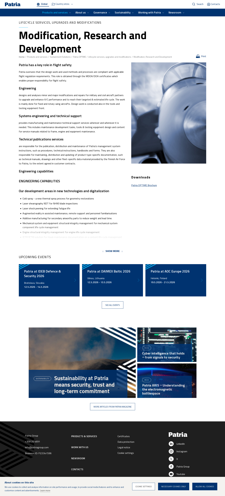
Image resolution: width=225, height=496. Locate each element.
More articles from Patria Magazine (113, 406)
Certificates (124, 436)
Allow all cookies (205, 486)
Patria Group (183, 466)
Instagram (181, 451)
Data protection (126, 442)
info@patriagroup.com (37, 447)
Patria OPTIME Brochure (144, 185)
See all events (112, 305)
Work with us (79, 447)
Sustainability (122, 13)
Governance (100, 13)
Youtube (180, 474)
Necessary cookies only (173, 486)
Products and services (55, 13)
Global (44, 4)
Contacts (215, 4)
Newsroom (175, 13)
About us (80, 13)
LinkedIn (180, 444)
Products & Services (84, 436)
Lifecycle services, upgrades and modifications (109, 56)
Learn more (45, 490)
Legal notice (124, 447)
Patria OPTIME (79, 56)
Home (22, 56)
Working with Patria (149, 13)
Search (200, 4)
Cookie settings (126, 453)
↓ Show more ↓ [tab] (112, 251)
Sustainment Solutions (60, 56)
